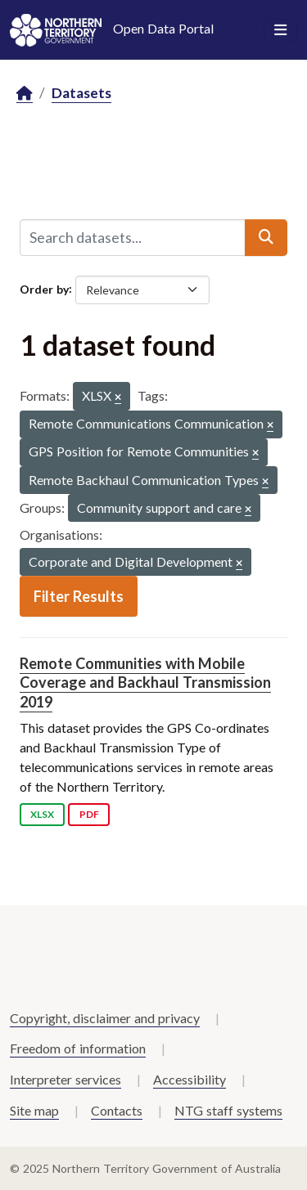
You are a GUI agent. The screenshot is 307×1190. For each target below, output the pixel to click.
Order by (44, 288)
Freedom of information (78, 1048)
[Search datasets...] (133, 237)
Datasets (81, 92)
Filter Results (79, 596)
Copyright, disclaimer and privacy (105, 1018)
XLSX (42, 814)
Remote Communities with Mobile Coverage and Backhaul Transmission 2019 (145, 682)
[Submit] (266, 237)
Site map (34, 1110)
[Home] (24, 93)
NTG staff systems (228, 1110)
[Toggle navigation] (280, 30)
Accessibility (189, 1079)
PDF (89, 814)
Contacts (116, 1110)
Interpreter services (65, 1079)
